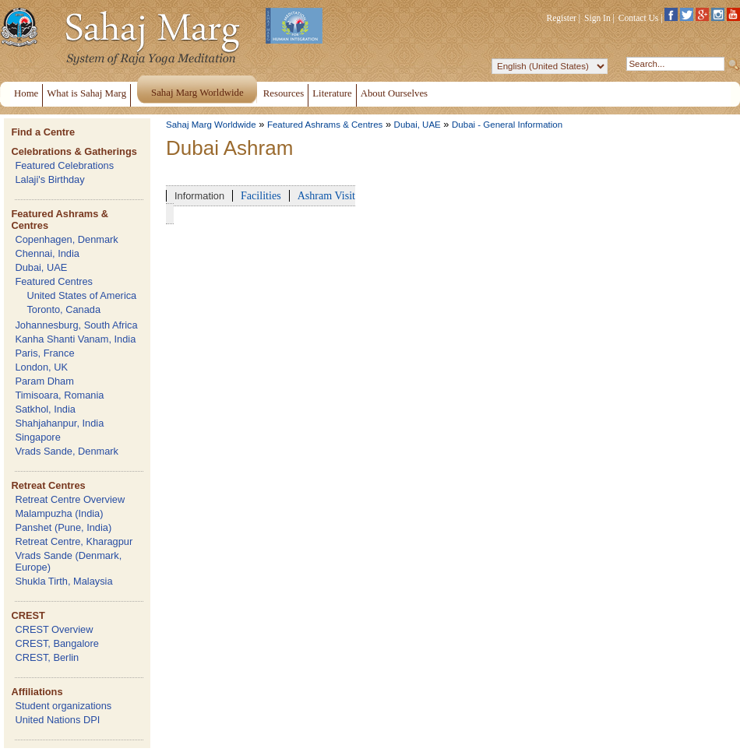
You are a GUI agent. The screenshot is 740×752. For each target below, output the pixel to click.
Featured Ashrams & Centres (325, 124)
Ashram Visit (326, 195)
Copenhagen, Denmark (66, 239)
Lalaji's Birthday (49, 179)
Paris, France (44, 353)
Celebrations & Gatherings (73, 151)
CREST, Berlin (47, 657)
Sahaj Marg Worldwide (211, 124)
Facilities (261, 195)
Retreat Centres (48, 485)
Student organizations (63, 706)
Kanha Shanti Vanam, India (75, 339)
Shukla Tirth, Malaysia (63, 581)
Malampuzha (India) (59, 513)
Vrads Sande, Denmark (66, 451)
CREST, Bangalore (56, 643)
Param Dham (44, 381)
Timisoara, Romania (59, 395)
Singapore (37, 437)
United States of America (81, 295)
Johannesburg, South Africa (76, 325)
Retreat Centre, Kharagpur (73, 541)
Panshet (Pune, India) (63, 527)
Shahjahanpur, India (59, 423)
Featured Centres (54, 281)
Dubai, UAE (41, 267)
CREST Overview (54, 629)
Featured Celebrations (64, 165)
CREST (27, 615)
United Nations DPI (57, 720)
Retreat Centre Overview (70, 499)
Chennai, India (47, 253)
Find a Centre (43, 132)
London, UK (41, 367)
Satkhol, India (45, 409)
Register (561, 18)
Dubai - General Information (507, 124)
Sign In (597, 18)
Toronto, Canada (63, 309)
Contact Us (638, 18)
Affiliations (36, 692)
